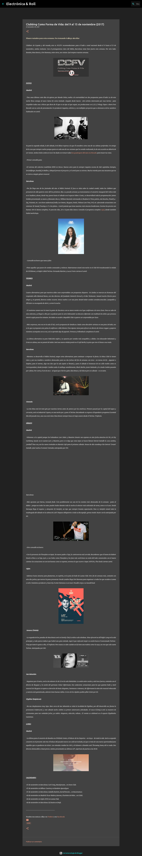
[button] (27, 31)
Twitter (50, 817)
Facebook (61, 817)
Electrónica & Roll (21, 4)
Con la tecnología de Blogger (71, 853)
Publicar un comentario (34, 842)
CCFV (28, 823)
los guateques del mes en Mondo (84, 153)
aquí (103, 210)
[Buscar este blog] (128, 4)
